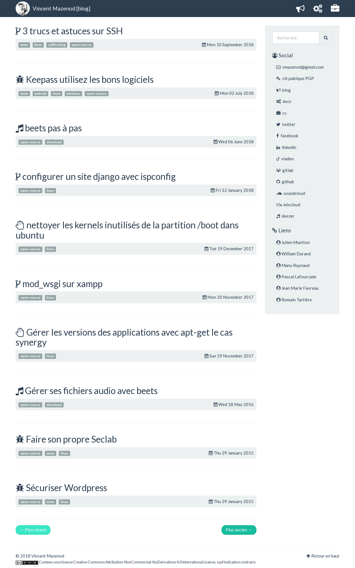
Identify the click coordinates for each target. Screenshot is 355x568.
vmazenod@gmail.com (300, 67)
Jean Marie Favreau (297, 288)
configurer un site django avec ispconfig (99, 176)
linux (38, 45)
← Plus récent (33, 529)
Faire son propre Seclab (71, 439)
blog (283, 89)
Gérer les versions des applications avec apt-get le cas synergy (124, 337)
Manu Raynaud (293, 265)
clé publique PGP (295, 78)
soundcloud (290, 193)
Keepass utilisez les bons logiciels (90, 79)
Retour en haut (325, 555)
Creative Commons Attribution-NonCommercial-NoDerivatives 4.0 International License (144, 562)
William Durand (293, 253)
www (24, 45)
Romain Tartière (294, 299)
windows (73, 93)
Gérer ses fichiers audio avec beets (91, 390)
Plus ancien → (239, 529)
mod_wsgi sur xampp (62, 283)
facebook (287, 135)
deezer (285, 215)
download (54, 142)
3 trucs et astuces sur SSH (72, 30)
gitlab (284, 170)
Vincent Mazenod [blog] (61, 8)
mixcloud (288, 204)
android (40, 93)
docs (283, 101)
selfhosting (56, 45)
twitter (285, 124)
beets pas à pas (53, 127)
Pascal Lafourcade (296, 276)
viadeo (285, 158)
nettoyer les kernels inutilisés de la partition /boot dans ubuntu (127, 229)
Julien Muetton (293, 242)
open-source (81, 45)
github (285, 181)
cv (281, 112)
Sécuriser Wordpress (66, 487)
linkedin (286, 147)
